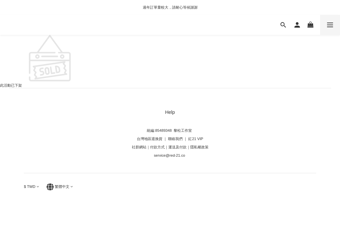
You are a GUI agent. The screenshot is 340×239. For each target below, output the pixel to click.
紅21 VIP (195, 139)
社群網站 (139, 147)
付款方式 (157, 147)
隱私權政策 (199, 147)
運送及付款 (177, 147)
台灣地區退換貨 (149, 139)
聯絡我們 (175, 139)
